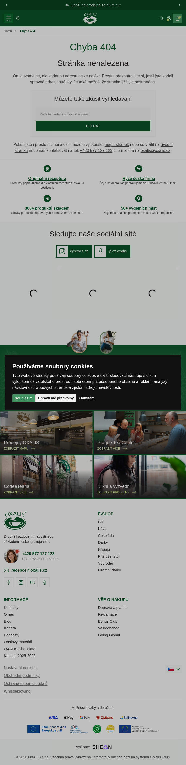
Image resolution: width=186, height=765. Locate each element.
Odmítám (87, 398)
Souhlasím (24, 398)
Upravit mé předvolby (56, 398)
